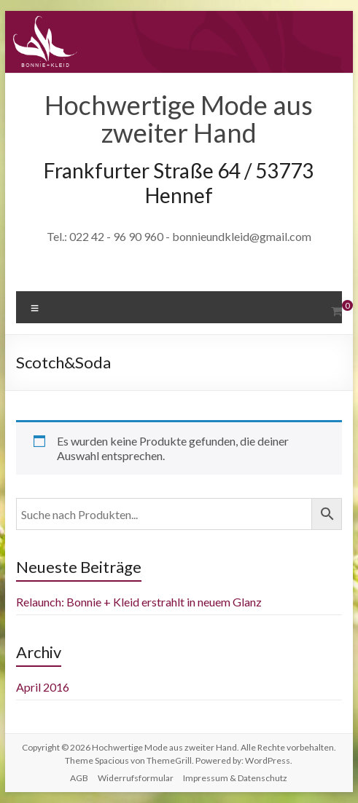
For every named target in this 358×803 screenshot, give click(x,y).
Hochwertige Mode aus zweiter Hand (178, 119)
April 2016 (42, 687)
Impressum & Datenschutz (235, 777)
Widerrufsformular (136, 777)
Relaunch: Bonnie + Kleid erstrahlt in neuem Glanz (139, 602)
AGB (79, 777)
